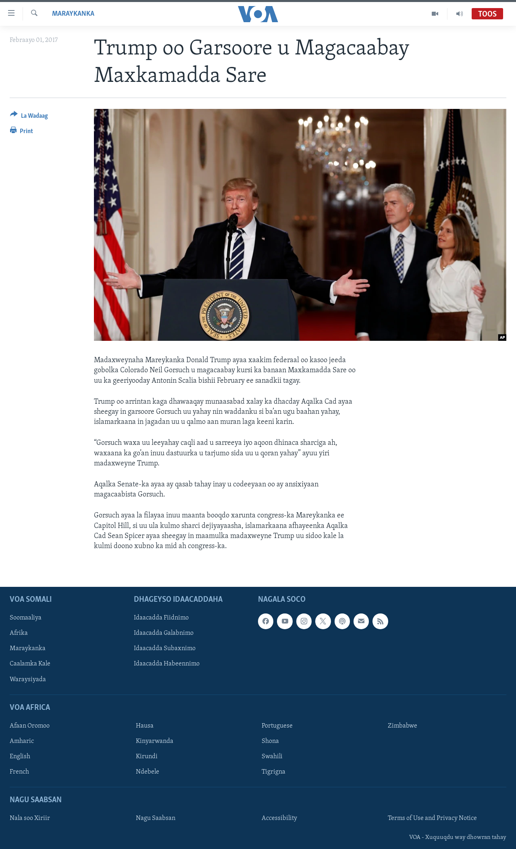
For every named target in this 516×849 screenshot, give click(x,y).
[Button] (29, 117)
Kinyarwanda (154, 741)
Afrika (19, 633)
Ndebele (147, 772)
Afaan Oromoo (30, 726)
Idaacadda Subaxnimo (165, 649)
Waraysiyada (28, 679)
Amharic (22, 741)
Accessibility (279, 819)
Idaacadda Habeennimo (167, 664)
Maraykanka (73, 14)
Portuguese (277, 726)
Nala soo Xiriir (30, 819)
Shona (270, 741)
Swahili (272, 756)
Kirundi (147, 756)
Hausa (145, 726)
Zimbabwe (402, 726)
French (19, 772)
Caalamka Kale (30, 664)
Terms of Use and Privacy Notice (432, 819)
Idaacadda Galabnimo (164, 633)
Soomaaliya (26, 618)
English (20, 756)
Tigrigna (273, 772)
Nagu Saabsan (155, 819)
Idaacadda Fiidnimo (161, 618)
